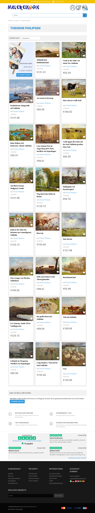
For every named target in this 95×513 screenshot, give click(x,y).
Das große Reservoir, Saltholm (44, 318)
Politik (51, 481)
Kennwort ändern (34, 478)
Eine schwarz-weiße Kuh (72, 100)
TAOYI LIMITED (74, 476)
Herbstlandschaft (69, 277)
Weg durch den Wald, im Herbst (46, 195)
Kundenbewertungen (55, 476)
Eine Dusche (67, 239)
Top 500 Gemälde (54, 473)
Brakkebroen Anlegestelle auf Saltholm (20, 107)
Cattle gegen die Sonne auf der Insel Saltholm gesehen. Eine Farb (73, 144)
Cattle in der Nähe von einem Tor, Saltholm (71, 62)
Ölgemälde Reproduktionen (28, 506)
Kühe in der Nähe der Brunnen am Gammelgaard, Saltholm (20, 232)
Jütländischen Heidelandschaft (43, 61)
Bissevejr (40, 233)
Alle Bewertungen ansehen (77, 458)
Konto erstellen (33, 481)
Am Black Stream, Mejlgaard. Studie (17, 187)
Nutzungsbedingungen (56, 483)
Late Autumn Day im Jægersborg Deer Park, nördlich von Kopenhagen (46, 148)
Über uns (11, 476)
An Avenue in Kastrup (45, 98)
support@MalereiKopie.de (78, 478)
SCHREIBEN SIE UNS (17, 401)
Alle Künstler (53, 478)
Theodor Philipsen (45, 66)
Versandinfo (12, 481)
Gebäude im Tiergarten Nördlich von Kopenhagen (20, 362)
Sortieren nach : (14, 38)
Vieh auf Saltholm (69, 317)
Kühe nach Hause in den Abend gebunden (46, 278)
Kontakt (10, 473)
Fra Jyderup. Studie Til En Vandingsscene (20, 324)
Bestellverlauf (33, 473)
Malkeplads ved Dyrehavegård (69, 188)
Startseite (10, 20)
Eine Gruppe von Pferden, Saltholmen (20, 279)
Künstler (17, 20)
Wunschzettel (33, 476)
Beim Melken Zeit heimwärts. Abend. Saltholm (21, 144)
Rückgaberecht (13, 483)
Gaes (65, 369)
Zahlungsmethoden (14, 478)
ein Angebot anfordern (24, 75)
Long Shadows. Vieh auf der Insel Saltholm (47, 364)
